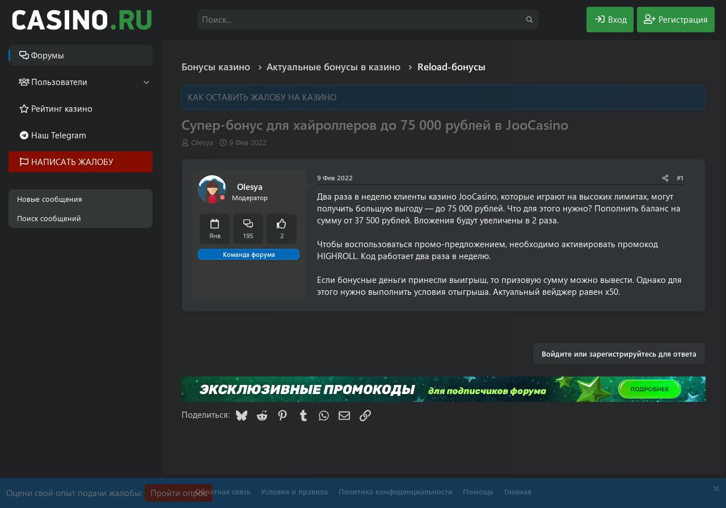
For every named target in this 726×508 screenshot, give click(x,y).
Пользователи (59, 81)
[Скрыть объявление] (715, 490)
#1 (680, 177)
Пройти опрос (178, 492)
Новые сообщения (49, 199)
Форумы (47, 55)
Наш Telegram (58, 135)
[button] (146, 81)
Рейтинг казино (61, 108)
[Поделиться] (665, 177)
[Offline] (222, 198)
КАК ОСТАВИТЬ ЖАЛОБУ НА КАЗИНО (262, 97)
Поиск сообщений (49, 218)
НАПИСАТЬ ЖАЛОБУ (72, 161)
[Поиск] (368, 19)
